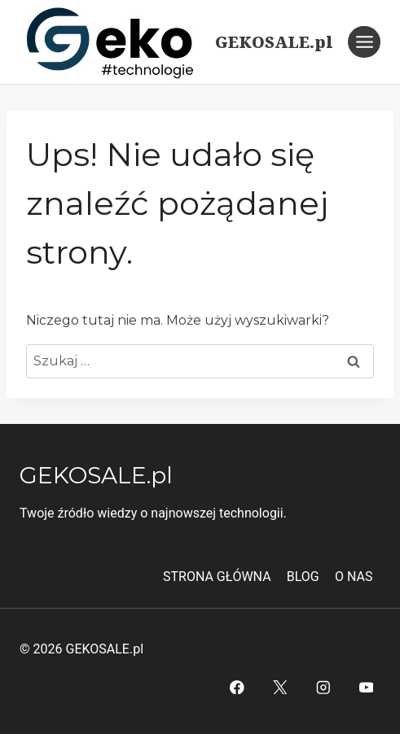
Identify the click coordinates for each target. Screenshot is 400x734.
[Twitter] (280, 687)
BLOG (303, 576)
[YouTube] (366, 687)
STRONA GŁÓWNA (217, 576)
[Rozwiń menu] (364, 42)
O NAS (353, 576)
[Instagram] (323, 687)
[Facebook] (236, 687)
